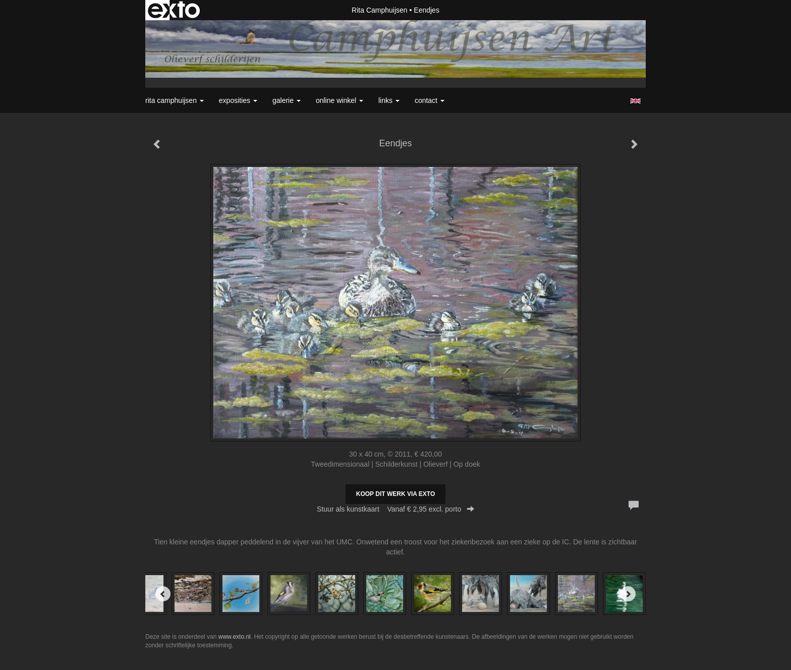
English (635, 101)
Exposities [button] (238, 100)
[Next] (628, 593)
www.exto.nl (234, 636)
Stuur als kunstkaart (395, 509)
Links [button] (389, 100)
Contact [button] (429, 100)
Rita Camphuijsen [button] (174, 100)
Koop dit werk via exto (395, 493)
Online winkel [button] (339, 100)
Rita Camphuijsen (380, 10)
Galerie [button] (286, 100)
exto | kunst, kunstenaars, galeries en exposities (173, 10)
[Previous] (163, 593)
